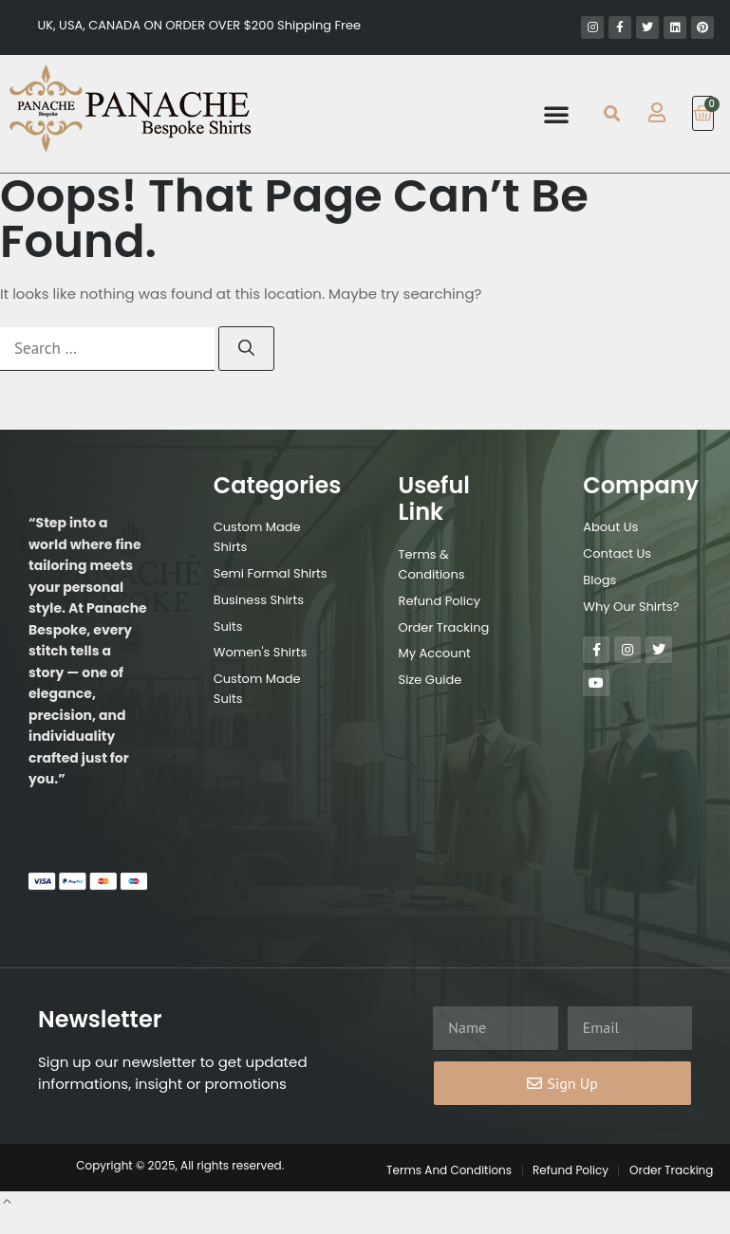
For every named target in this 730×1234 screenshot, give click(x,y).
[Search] (246, 349)
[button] (556, 114)
